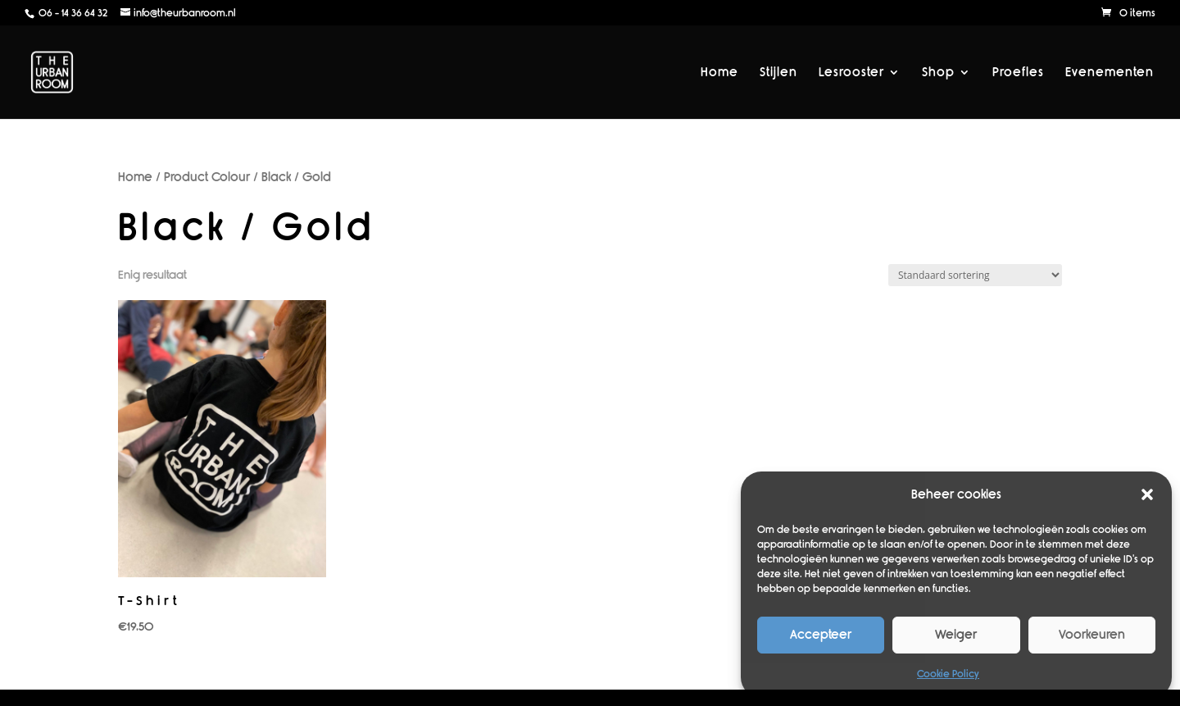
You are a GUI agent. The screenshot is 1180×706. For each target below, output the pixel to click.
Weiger (956, 634)
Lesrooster (851, 73)
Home (719, 73)
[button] (1147, 494)
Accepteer (820, 634)
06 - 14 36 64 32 (71, 13)
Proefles (1018, 73)
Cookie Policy (948, 674)
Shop (938, 73)
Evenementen (1109, 73)
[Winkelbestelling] (975, 275)
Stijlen (778, 73)
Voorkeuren (1092, 634)
